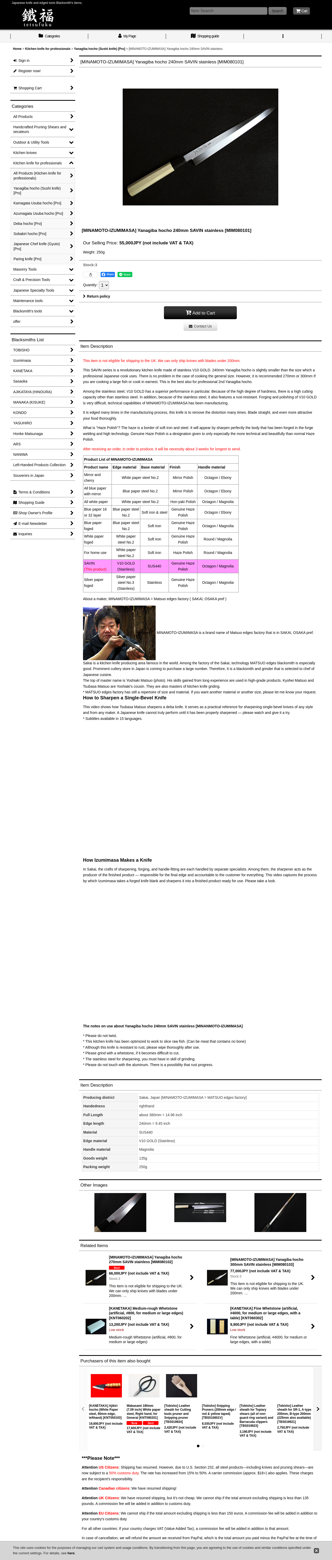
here (70, 1553)
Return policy (96, 296)
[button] (283, 36)
